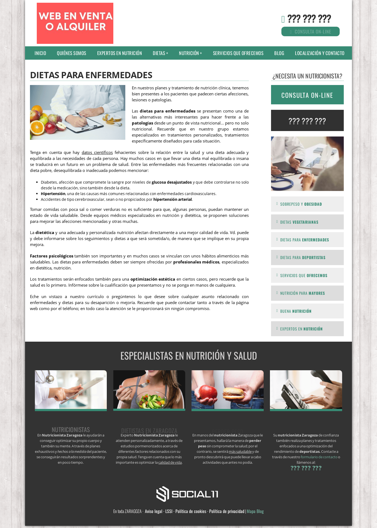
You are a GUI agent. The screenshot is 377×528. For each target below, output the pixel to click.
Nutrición (189, 53)
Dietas (159, 53)
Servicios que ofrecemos (238, 53)
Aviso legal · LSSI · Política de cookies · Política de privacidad (194, 511)
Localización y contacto (320, 53)
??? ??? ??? (309, 18)
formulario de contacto (319, 456)
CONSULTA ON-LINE (307, 95)
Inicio (40, 53)
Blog (279, 53)
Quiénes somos (71, 53)
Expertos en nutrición (119, 53)
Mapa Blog (255, 511)
